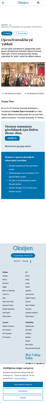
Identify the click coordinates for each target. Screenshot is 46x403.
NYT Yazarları (7, 333)
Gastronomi (30, 294)
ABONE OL (12, 138)
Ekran (28, 276)
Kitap (27, 280)
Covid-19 (5, 294)
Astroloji (28, 309)
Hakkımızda (30, 326)
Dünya (4, 280)
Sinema (28, 302)
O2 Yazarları (6, 330)
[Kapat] (43, 366)
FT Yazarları (6, 337)
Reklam (28, 337)
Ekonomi (5, 283)
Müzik (28, 287)
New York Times (8, 302)
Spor (4, 298)
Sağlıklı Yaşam (30, 298)
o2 (3, 201)
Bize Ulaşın (29, 345)
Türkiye (5, 276)
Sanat (27, 283)
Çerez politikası (20, 378)
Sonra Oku (20, 33)
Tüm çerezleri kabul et (23, 384)
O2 (10, 25)
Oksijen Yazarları (8, 326)
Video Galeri (6, 316)
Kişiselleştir (23, 391)
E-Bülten (28, 333)
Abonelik (29, 330)
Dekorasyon (30, 316)
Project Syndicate (8, 309)
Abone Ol (17, 261)
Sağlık (4, 287)
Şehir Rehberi (30, 305)
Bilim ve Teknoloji (8, 291)
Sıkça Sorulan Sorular (33, 348)
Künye (28, 341)
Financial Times (7, 305)
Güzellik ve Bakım (32, 313)
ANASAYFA (4, 25)
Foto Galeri (6, 313)
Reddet (23, 397)
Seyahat (28, 291)
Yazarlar (5, 322)
